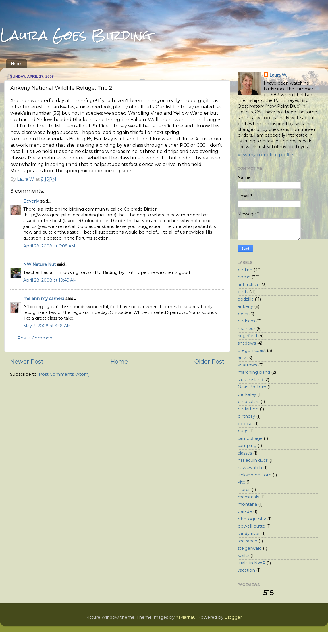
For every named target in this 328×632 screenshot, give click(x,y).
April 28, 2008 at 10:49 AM (50, 280)
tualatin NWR (251, 563)
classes (245, 453)
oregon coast (252, 350)
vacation (246, 570)
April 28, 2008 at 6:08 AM (49, 246)
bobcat (245, 423)
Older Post (209, 361)
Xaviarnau (186, 617)
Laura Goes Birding (76, 35)
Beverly (31, 201)
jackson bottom (254, 475)
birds (243, 291)
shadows (247, 343)
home (244, 277)
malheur (246, 328)
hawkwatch (250, 467)
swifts (243, 555)
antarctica (248, 284)
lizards (244, 489)
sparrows (247, 365)
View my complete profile (265, 154)
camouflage (250, 438)
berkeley (247, 394)
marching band (254, 372)
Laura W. (278, 75)
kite (241, 482)
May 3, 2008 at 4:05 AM (47, 326)
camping (247, 445)
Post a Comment (36, 338)
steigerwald (250, 548)
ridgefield (247, 335)
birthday (246, 416)
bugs (243, 431)
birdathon (248, 409)
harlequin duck (253, 460)
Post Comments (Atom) (64, 374)
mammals (248, 496)
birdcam (246, 321)
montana (247, 504)
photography (252, 519)
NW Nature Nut (39, 264)
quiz (242, 357)
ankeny (245, 306)
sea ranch (247, 540)
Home (17, 63)
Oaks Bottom (252, 386)
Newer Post (27, 361)
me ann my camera (43, 298)
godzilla (246, 299)
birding (245, 269)
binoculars (248, 401)
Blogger (233, 617)
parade (245, 511)
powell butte (251, 526)
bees (243, 313)
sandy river (249, 533)
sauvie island (250, 379)
